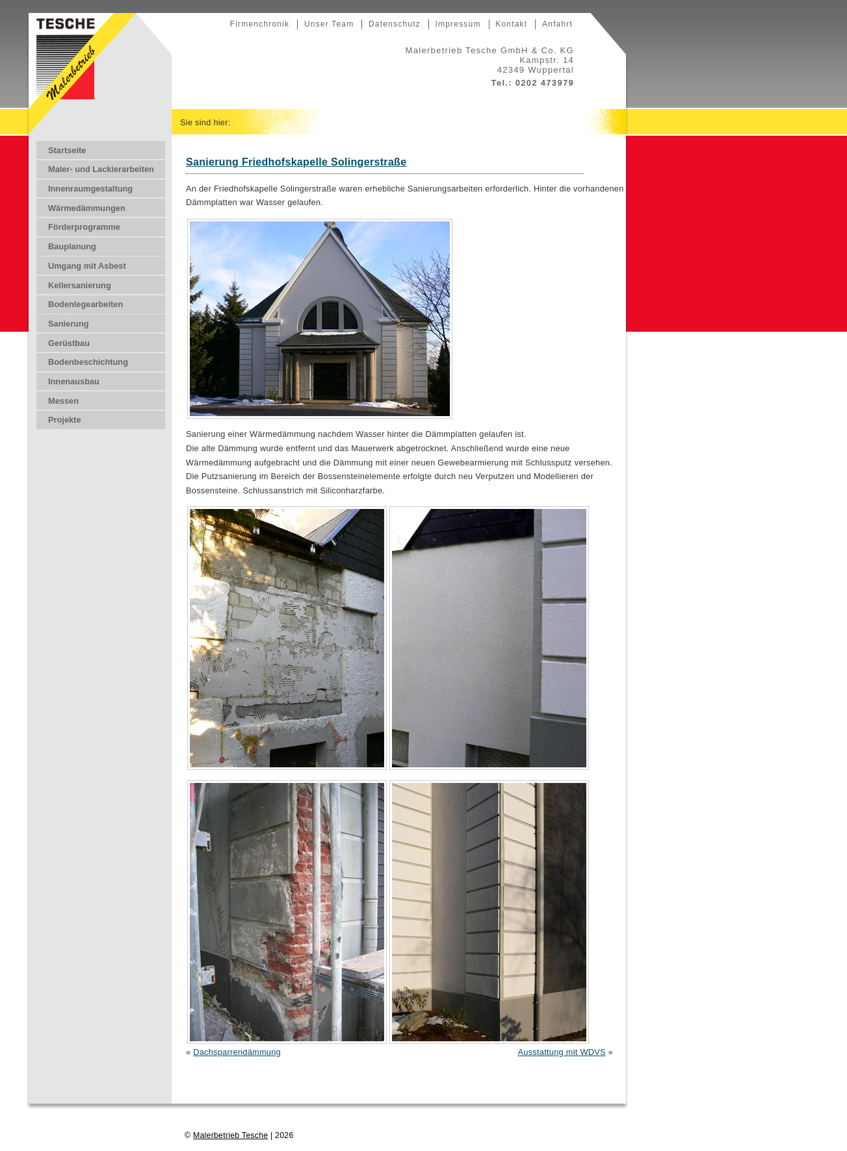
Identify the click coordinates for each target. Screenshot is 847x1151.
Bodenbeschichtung (88, 362)
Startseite (67, 150)
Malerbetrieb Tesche (230, 1135)
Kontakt (511, 24)
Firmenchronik (260, 24)
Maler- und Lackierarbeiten (101, 169)
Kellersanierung (79, 285)
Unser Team (329, 24)
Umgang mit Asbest (87, 266)
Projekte (64, 420)
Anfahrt (557, 24)
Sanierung (68, 323)
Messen (63, 401)
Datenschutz (395, 24)
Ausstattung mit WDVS (562, 1052)
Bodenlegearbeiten (85, 304)
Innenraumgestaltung (90, 188)
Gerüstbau (69, 343)
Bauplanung (72, 246)
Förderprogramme (84, 227)
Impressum (457, 24)
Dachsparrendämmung (237, 1052)
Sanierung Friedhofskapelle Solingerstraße (296, 161)
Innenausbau (73, 381)
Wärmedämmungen (86, 208)
